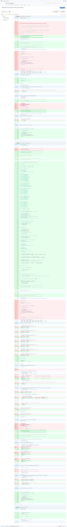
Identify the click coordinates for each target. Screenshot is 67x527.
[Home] (1, 1)
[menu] (65, 14)
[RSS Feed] (46, 3)
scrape (9, 3)
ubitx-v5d (12, 3)
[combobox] (61, 14)
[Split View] (63, 14)
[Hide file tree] (1, 14)
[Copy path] (30, 16)
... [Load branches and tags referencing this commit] (2, 9)
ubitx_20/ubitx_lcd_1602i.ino (24, 16)
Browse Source (62, 7)
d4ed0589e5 (63, 11)
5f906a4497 (56, 11)
